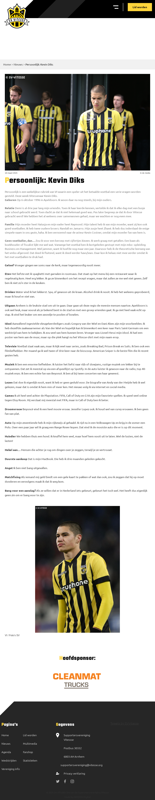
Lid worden (140, 7)
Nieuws (18, 64)
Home (7, 64)
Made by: (69, 796)
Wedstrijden (9, 760)
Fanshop (28, 752)
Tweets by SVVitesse (124, 723)
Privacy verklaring (74, 773)
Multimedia (30, 743)
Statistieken (30, 760)
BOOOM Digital (82, 796)
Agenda (6, 752)
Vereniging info (11, 769)
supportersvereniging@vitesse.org (81, 765)
